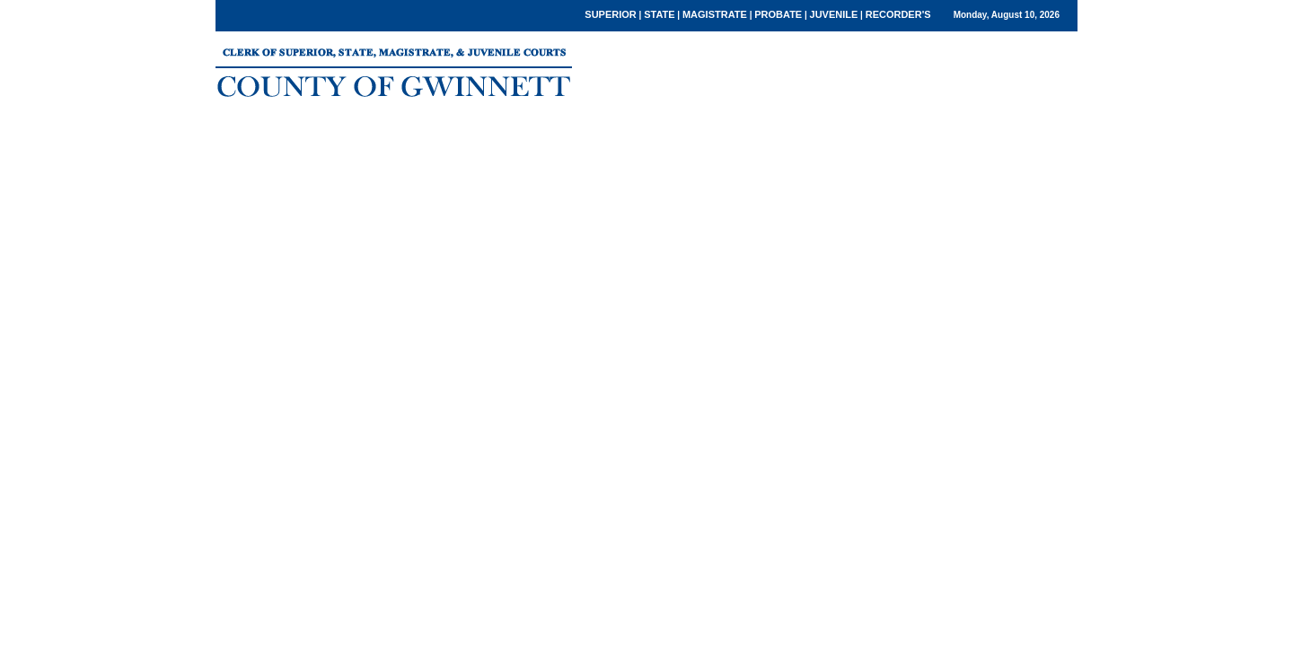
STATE (659, 14)
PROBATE (778, 14)
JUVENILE (834, 14)
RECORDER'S (898, 14)
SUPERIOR (610, 14)
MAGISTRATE (714, 14)
